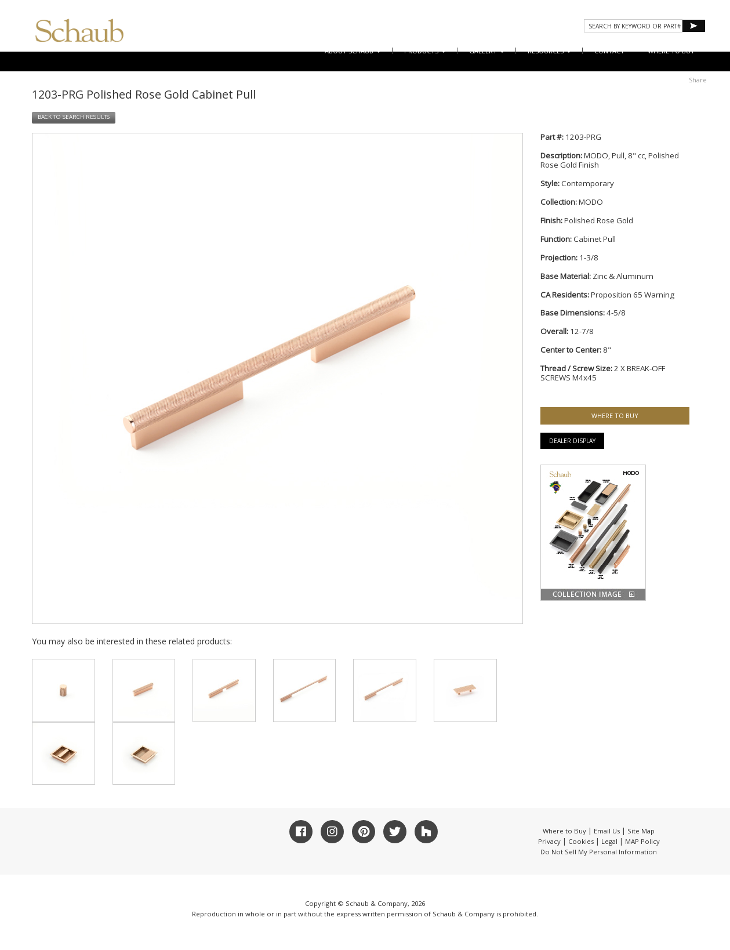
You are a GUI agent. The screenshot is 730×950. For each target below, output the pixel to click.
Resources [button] (549, 51)
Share (698, 79)
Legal (609, 841)
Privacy (549, 841)
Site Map (641, 830)
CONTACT (609, 51)
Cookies (581, 841)
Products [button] (425, 51)
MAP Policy (642, 841)
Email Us (607, 830)
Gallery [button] (486, 51)
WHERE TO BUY (671, 51)
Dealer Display (572, 441)
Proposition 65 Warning (632, 294)
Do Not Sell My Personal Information (598, 851)
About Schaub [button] (353, 51)
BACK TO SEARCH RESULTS (74, 117)
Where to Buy (564, 830)
